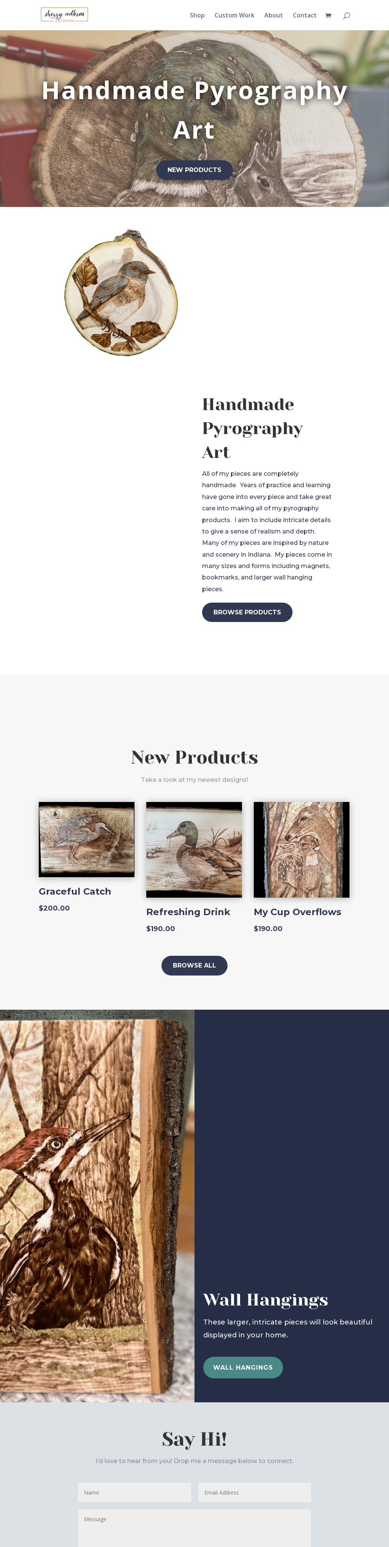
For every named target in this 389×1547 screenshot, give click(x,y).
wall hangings (243, 1367)
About (273, 16)
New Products (194, 170)
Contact (305, 16)
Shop (197, 16)
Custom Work (235, 16)
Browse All (194, 965)
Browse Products (247, 612)
